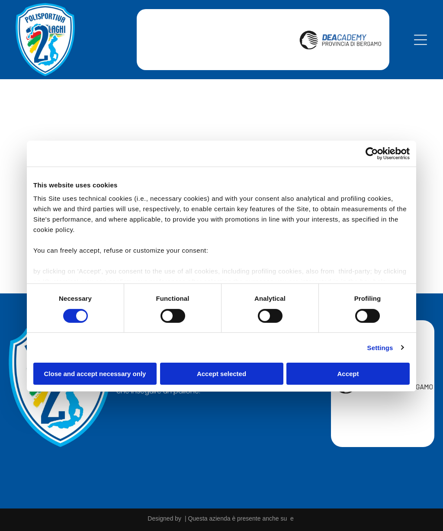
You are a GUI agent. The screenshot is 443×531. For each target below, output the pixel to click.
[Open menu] (420, 38)
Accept (348, 373)
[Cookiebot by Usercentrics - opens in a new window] (372, 152)
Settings (380, 347)
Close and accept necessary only (95, 373)
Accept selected (221, 373)
